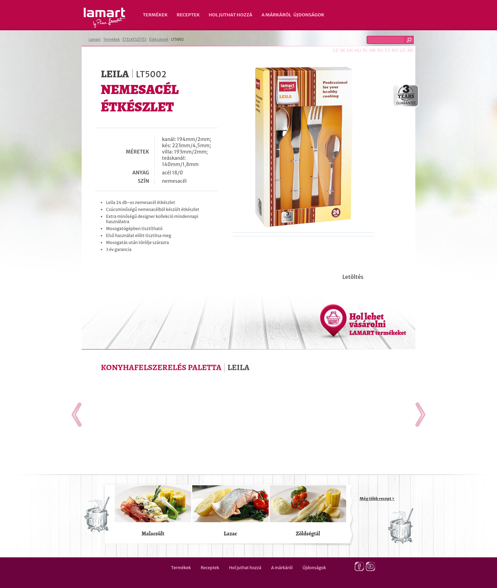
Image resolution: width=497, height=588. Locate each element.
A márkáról (276, 15)
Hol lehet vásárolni (377, 324)
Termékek (155, 15)
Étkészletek (158, 39)
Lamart (104, 18)
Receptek (188, 15)
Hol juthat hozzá (230, 15)
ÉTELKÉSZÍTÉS (134, 39)
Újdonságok (308, 15)
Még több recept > (377, 498)
